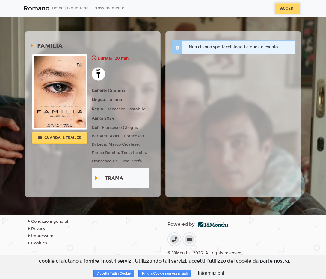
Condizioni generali (49, 221)
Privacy (36, 228)
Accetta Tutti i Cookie (114, 273)
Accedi (287, 8)
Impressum (40, 236)
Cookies (37, 243)
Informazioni (211, 273)
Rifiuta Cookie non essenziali (165, 273)
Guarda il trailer (60, 138)
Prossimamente (108, 8)
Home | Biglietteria (70, 8)
